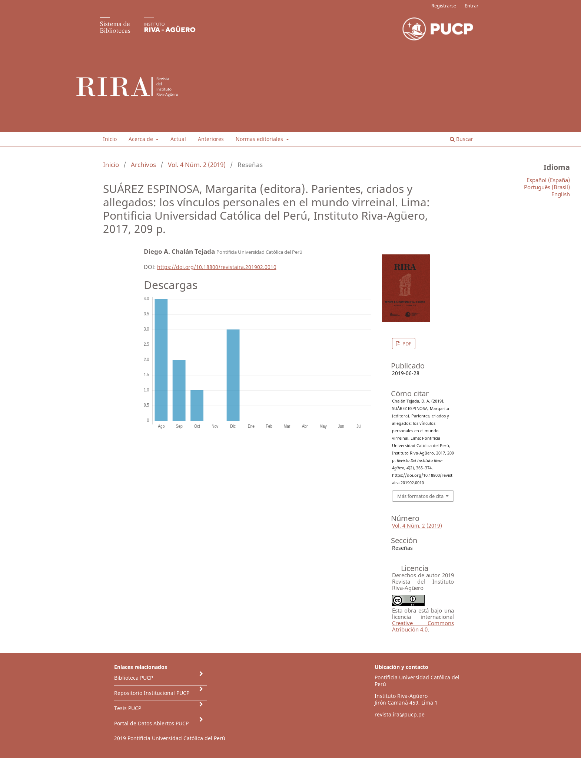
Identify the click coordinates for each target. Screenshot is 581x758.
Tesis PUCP (127, 708)
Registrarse (443, 5)
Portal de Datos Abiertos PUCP (151, 723)
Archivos (143, 164)
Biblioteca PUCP (133, 677)
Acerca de (142, 138)
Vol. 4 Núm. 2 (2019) (197, 164)
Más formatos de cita (420, 496)
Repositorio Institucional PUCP (151, 692)
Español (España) (548, 180)
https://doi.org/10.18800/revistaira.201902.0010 (216, 266)
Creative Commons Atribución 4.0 (423, 626)
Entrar (471, 5)
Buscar (461, 138)
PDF (406, 343)
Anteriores (211, 138)
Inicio (110, 138)
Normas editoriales (260, 138)
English (560, 194)
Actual (178, 138)
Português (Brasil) (547, 187)
